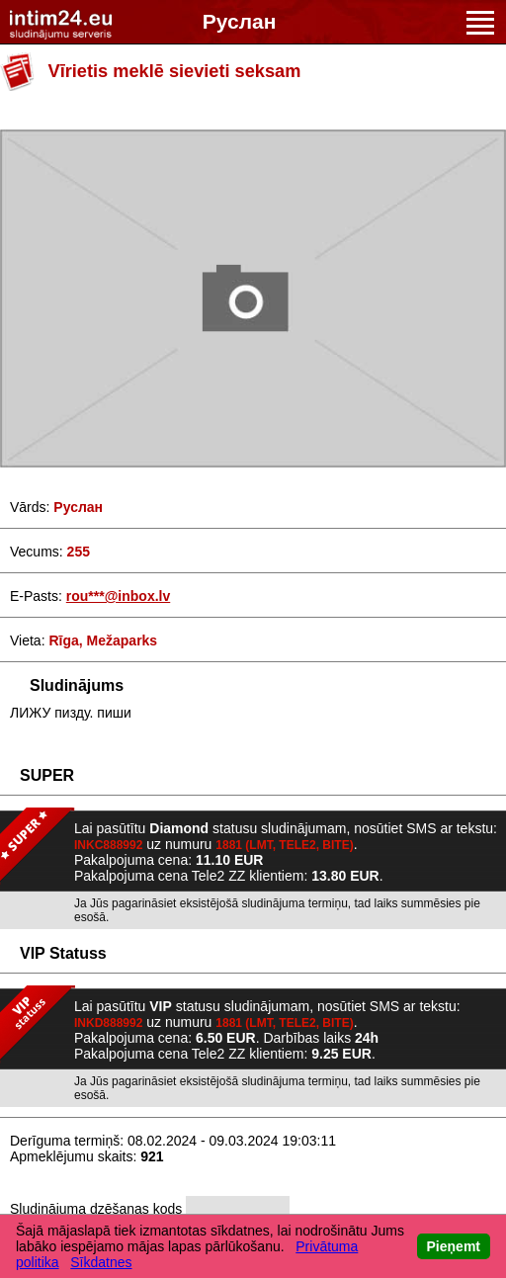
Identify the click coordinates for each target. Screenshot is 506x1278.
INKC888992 (108, 845)
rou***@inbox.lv (118, 596)
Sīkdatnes (100, 1262)
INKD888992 (108, 1023)
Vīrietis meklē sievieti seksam (174, 71)
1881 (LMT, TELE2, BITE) (284, 845)
